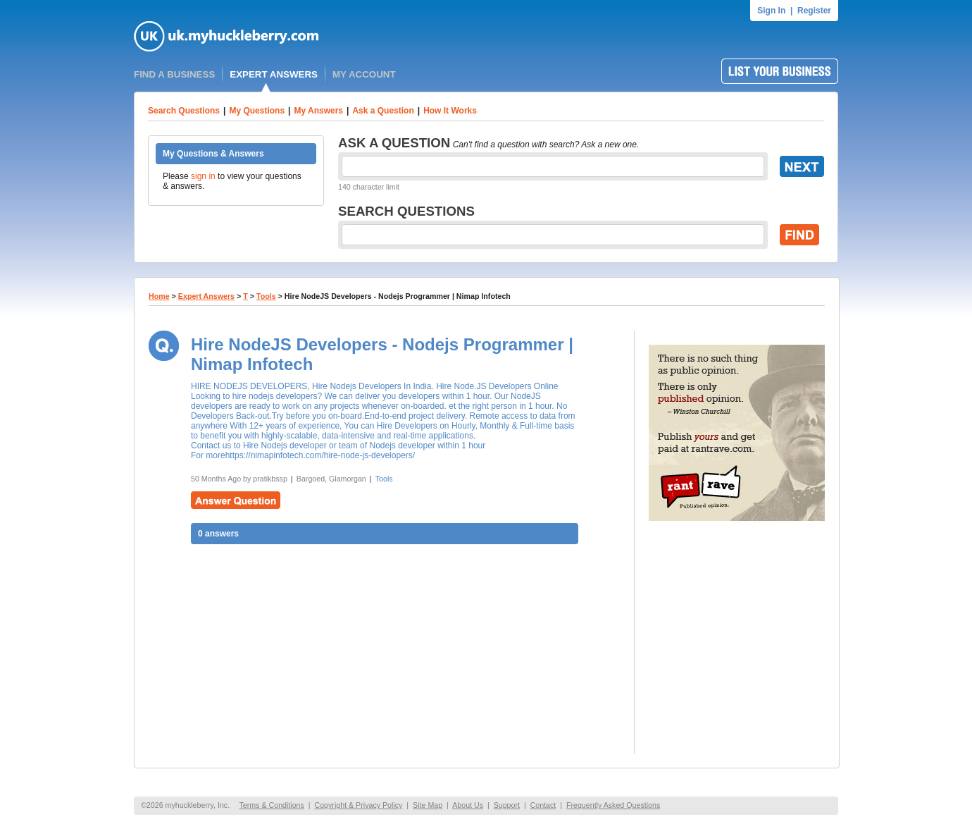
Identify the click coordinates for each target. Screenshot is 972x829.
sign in (203, 176)
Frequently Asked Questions (613, 805)
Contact (543, 805)
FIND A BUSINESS (174, 74)
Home (159, 296)
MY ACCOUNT (364, 74)
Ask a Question (382, 111)
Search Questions (184, 111)
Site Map (427, 805)
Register (814, 11)
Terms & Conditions (271, 805)
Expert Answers (206, 296)
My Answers (318, 111)
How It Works (450, 111)
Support (507, 805)
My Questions (257, 111)
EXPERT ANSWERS (274, 74)
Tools (266, 296)
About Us (467, 805)
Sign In (771, 11)
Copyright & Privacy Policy (358, 805)
